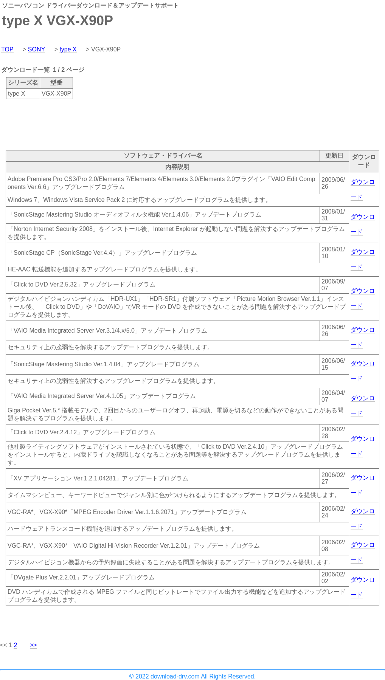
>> (33, 645)
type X (67, 49)
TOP (7, 49)
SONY (36, 49)
